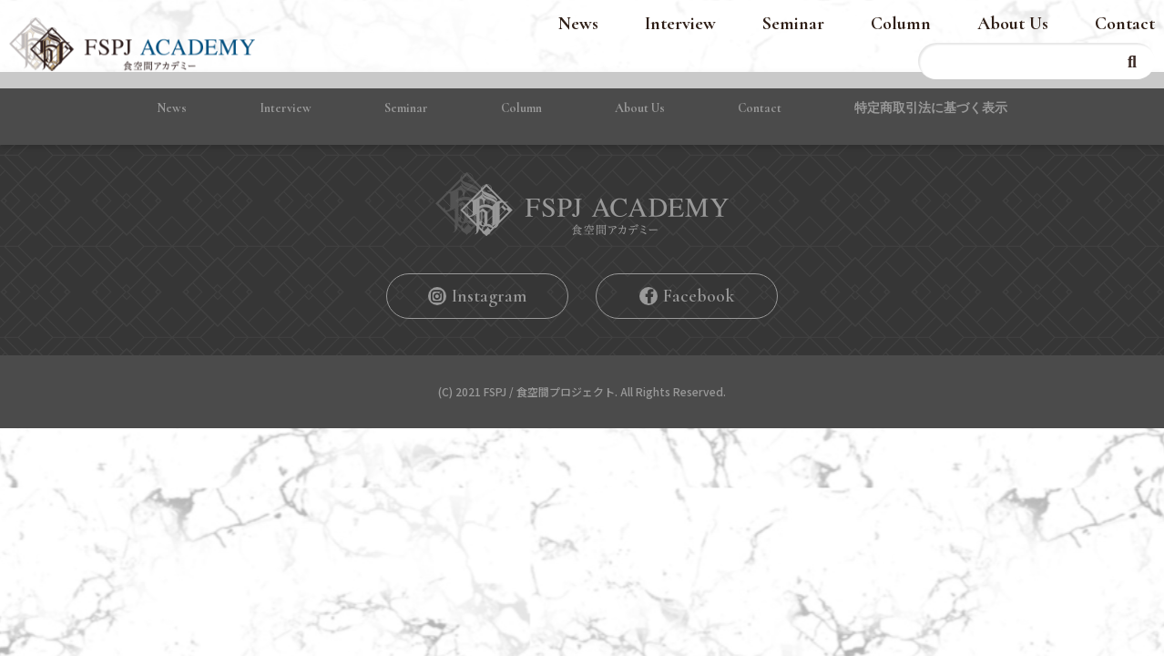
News (578, 24)
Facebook (698, 296)
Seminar (793, 24)
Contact (1125, 24)
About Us (1012, 24)
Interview (680, 24)
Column (901, 24)
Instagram (489, 296)
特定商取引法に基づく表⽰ (930, 108)
